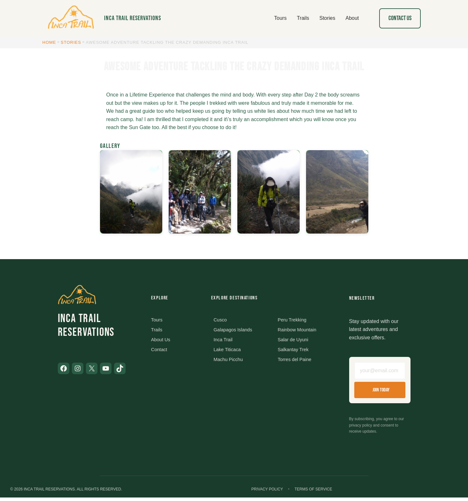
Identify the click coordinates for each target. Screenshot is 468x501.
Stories (71, 42)
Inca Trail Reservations (132, 18)
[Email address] (379, 372)
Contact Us (399, 18)
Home (49, 42)
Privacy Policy (267, 492)
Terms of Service (313, 492)
